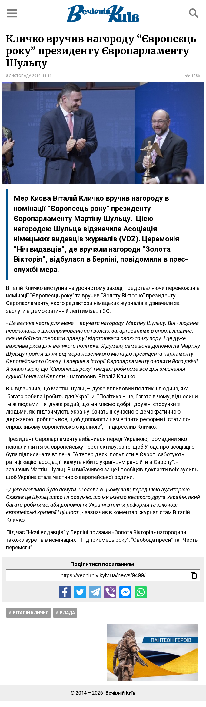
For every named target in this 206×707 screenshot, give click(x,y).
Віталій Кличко (31, 612)
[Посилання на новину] (103, 575)
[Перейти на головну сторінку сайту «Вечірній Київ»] (103, 13)
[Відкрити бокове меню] (12, 13)
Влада (67, 612)
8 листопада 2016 (23, 76)
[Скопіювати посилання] (194, 575)
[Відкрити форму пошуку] (194, 13)
